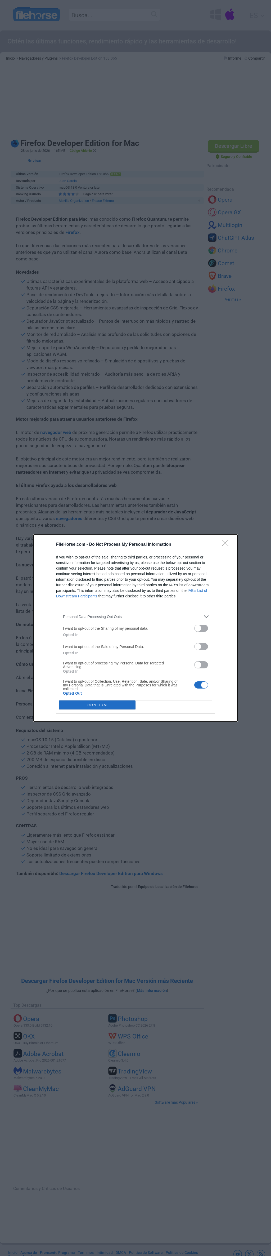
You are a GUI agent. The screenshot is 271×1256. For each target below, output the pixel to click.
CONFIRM (97, 705)
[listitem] (135, 616)
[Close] (227, 545)
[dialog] (135, 628)
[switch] (201, 628)
